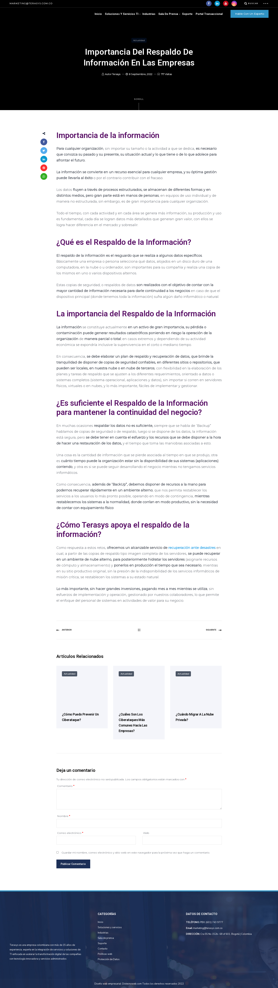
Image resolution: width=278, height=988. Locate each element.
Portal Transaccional (209, 14)
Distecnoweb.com (132, 983)
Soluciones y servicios (110, 927)
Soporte (187, 14)
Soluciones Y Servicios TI (121, 14)
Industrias (148, 14)
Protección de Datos (109, 959)
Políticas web (105, 954)
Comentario (65, 786)
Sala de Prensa (168, 14)
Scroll (139, 104)
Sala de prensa (106, 938)
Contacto (102, 948)
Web (146, 833)
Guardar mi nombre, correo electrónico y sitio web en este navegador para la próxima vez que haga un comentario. (136, 852)
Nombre (63, 816)
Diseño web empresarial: (108, 983)
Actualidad (139, 40)
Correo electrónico (70, 833)
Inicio (98, 14)
